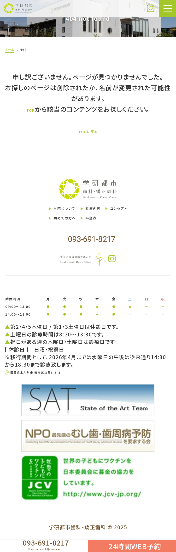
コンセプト (133, 211)
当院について (52, 211)
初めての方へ (52, 224)
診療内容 (95, 211)
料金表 (91, 224)
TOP (30, 109)
